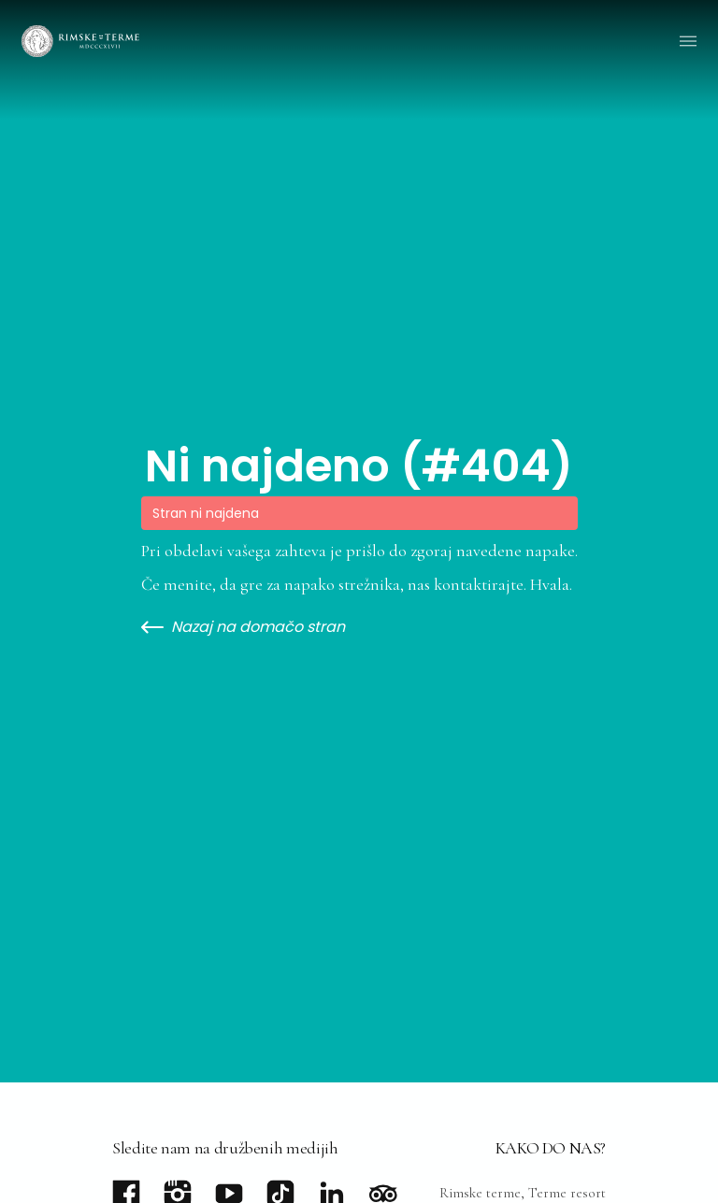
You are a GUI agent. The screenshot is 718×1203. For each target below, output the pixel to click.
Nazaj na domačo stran (243, 627)
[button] (688, 41)
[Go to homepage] (80, 41)
